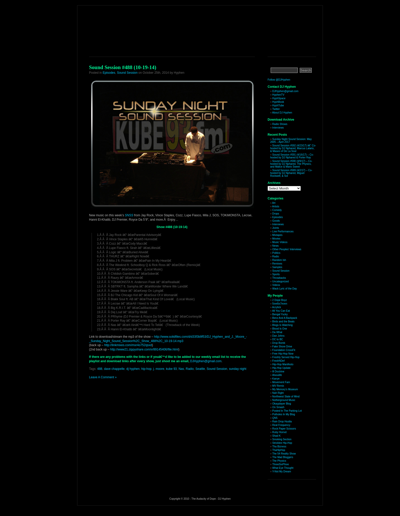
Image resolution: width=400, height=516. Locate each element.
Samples (277, 267)
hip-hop (146, 369)
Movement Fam (281, 382)
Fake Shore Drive (282, 346)
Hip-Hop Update (281, 368)
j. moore (158, 369)
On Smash (278, 407)
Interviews (278, 127)
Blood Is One (279, 328)
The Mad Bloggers (282, 457)
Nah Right (277, 393)
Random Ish (279, 260)
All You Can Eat (281, 310)
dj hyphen (133, 369)
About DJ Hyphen (282, 112)
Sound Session (127, 72)
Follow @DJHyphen (279, 79)
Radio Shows (279, 124)
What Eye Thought (282, 468)
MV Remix (278, 385)
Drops (275, 213)
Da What (277, 332)
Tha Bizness (279, 446)
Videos (276, 285)
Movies (276, 238)
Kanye (275, 378)
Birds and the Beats (283, 321)
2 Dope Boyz (279, 300)
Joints (275, 227)
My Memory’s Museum (285, 389)
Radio (190, 369)
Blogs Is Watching (282, 325)
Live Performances (282, 231)
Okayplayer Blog (281, 403)
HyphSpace (278, 98)
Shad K (276, 435)
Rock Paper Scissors (284, 428)
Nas (181, 369)
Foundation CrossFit (283, 350)
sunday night (237, 369)
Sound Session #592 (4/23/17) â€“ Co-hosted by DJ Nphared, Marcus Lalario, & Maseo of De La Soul (293, 148)
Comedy (277, 210)
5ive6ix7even (279, 303)
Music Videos (279, 242)
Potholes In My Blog (283, 414)
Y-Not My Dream (281, 471)
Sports (276, 274)
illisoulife (277, 375)
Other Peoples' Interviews (286, 249)
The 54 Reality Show (284, 453)
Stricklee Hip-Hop (282, 443)
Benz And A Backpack (284, 318)
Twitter (276, 109)
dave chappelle (114, 369)
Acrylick (276, 307)
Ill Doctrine (278, 371)
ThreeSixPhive (280, 464)
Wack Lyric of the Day (284, 288)
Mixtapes (277, 235)
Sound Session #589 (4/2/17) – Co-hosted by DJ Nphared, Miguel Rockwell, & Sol (291, 173)
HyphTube (278, 105)
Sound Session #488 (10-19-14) (122, 67)
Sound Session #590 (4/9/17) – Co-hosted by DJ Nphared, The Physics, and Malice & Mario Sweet (291, 164)
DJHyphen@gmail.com (205, 361)
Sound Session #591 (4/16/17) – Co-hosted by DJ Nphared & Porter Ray (292, 156)
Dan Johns (278, 335)
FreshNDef (278, 360)
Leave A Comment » (103, 377)
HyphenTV (278, 94)
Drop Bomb (278, 343)
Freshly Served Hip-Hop (285, 357)
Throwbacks (279, 277)
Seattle (200, 369)
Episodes (109, 72)
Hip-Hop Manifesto (282, 364)
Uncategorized (280, 281)
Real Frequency (281, 425)
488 (99, 369)
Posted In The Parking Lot (287, 410)
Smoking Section (281, 439)
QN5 (275, 418)
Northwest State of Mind (285, 396)
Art (274, 203)
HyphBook (278, 101)
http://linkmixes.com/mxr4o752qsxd (128, 345)
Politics (276, 252)
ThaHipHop (278, 450)
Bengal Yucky (280, 314)
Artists (275, 206)
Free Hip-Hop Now (282, 353)
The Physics (279, 460)
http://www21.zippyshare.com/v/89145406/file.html (144, 349)
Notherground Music (283, 400)
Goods (276, 220)
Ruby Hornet (279, 432)
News (275, 245)
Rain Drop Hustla (282, 421)
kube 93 (171, 369)
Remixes (277, 263)
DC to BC (277, 339)
